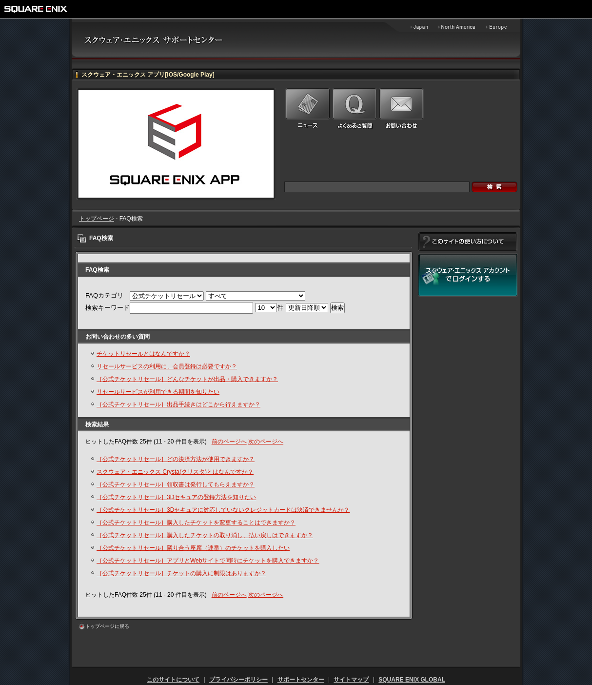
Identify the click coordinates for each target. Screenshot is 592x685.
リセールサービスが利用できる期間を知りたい (158, 391)
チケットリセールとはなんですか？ (143, 353)
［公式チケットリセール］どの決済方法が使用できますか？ (176, 459)
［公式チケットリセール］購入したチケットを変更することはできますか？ (196, 522)
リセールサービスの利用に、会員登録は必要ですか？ (167, 366)
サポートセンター (300, 679)
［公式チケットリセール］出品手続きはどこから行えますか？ (178, 404)
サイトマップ (351, 679)
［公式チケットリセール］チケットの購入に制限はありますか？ (181, 573)
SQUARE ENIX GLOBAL (411, 679)
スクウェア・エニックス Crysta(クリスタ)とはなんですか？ (175, 471)
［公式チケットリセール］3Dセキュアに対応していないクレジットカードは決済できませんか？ (223, 509)
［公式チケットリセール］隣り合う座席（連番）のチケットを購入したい (193, 547)
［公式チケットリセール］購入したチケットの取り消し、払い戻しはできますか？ (205, 535)
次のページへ (265, 441)
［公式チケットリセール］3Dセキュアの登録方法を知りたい (176, 497)
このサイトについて (173, 679)
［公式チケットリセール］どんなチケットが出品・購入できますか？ (187, 379)
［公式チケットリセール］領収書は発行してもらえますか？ (176, 484)
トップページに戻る (107, 626)
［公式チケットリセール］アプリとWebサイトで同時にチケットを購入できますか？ (208, 560)
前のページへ (229, 441)
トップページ (96, 218)
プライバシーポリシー (238, 679)
